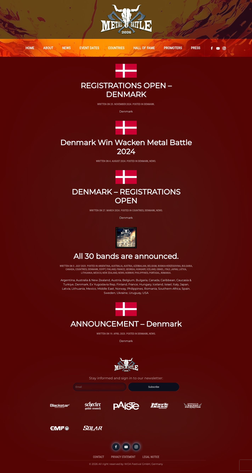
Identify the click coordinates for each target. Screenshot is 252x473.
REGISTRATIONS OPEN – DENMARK (126, 90)
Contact (98, 457)
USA (145, 293)
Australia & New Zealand (93, 280)
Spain (186, 288)
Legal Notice (150, 457)
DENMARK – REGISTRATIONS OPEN (126, 196)
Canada (70, 269)
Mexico (97, 272)
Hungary (141, 269)
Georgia (130, 269)
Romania (166, 272)
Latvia (182, 269)
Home (30, 48)
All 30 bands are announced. (126, 256)
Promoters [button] (173, 48)
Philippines (141, 272)
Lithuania (86, 272)
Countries (116, 48)
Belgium (152, 266)
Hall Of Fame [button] (144, 48)
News (66, 48)
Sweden (109, 293)
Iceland (151, 269)
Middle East (105, 288)
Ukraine (122, 293)
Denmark (149, 104)
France (121, 269)
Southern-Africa (169, 288)
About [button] (48, 48)
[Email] (100, 387)
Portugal (154, 272)
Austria (128, 266)
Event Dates (89, 48)
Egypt (102, 269)
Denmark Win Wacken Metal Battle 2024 (126, 147)
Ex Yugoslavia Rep (102, 284)
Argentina (104, 266)
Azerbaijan (139, 266)
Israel (160, 269)
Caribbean (168, 280)
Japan (174, 269)
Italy (167, 269)
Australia (117, 266)
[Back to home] (126, 19)
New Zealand (109, 272)
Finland (111, 269)
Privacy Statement (123, 457)
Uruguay (135, 293)
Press (195, 48)
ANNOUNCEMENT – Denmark (126, 324)
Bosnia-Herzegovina (169, 266)
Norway (129, 272)
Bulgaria (187, 266)
